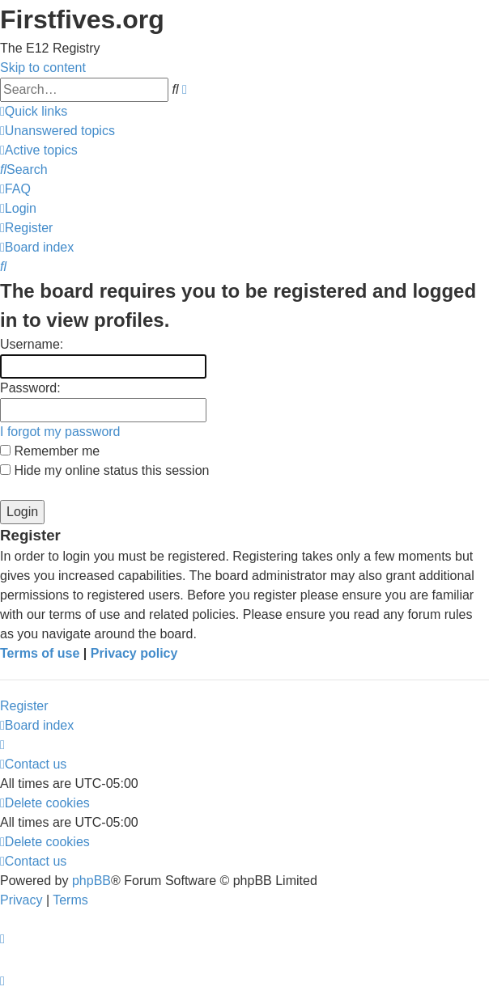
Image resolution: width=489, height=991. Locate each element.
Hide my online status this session (104, 470)
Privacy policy (134, 653)
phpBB (91, 880)
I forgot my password (60, 431)
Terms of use (39, 653)
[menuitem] (57, 131)
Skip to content (43, 67)
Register (24, 706)
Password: (30, 388)
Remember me (50, 451)
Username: (31, 344)
